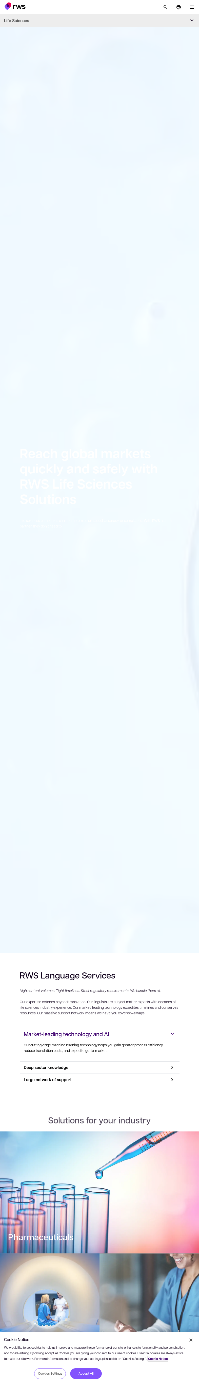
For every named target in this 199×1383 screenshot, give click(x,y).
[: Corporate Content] (149, 1321)
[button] (15, 6)
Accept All (86, 1373)
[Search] (165, 7)
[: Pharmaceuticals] (99, 1200)
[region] (99, 1357)
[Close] (190, 1340)
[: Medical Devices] (50, 1321)
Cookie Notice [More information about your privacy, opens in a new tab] (158, 1359)
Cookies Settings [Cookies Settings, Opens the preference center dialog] (50, 1373)
